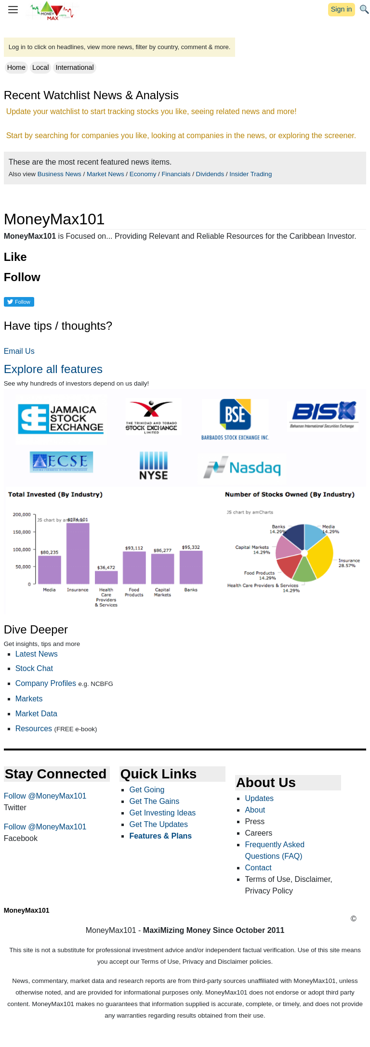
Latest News (36, 654)
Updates (259, 798)
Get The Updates (158, 824)
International (74, 67)
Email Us (19, 351)
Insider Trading (250, 174)
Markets (29, 699)
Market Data (36, 714)
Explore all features (53, 368)
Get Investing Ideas (162, 813)
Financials (175, 174)
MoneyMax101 (27, 910)
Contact (258, 868)
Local (40, 67)
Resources (33, 728)
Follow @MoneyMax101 (45, 796)
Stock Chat (34, 668)
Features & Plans (160, 836)
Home (16, 67)
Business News (59, 174)
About (255, 810)
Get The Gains (154, 801)
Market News (105, 174)
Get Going (146, 790)
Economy (143, 174)
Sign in (341, 9)
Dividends (210, 174)
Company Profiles (45, 683)
